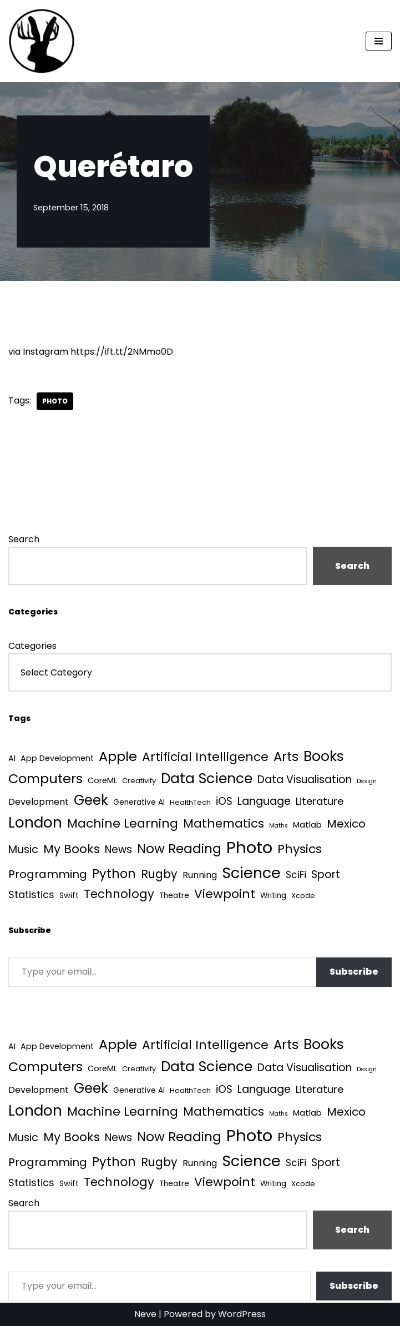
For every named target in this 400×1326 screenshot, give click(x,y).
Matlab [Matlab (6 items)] (307, 824)
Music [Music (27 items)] (23, 849)
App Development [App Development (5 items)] (57, 758)
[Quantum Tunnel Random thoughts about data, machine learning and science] (41, 41)
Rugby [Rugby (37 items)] (159, 874)
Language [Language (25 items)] (264, 801)
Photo (55, 401)
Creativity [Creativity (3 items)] (139, 780)
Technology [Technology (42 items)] (119, 894)
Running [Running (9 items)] (200, 875)
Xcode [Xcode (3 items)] (303, 895)
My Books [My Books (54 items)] (71, 849)
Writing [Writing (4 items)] (273, 895)
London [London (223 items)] (35, 822)
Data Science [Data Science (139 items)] (206, 778)
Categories (32, 645)
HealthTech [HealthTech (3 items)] (190, 802)
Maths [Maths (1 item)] (278, 825)
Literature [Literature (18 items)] (319, 801)
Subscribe (354, 971)
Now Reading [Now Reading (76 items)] (179, 849)
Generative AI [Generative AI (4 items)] (139, 802)
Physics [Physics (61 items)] (299, 849)
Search (23, 539)
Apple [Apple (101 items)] (118, 756)
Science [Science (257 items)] (251, 873)
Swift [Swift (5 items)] (69, 895)
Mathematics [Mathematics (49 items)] (223, 823)
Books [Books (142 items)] (323, 756)
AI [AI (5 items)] (12, 758)
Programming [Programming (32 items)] (47, 874)
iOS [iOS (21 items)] (224, 801)
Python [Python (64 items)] (114, 874)
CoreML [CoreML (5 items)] (102, 780)
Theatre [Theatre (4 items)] (174, 895)
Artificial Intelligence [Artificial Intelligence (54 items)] (205, 756)
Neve (145, 1314)
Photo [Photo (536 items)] (249, 847)
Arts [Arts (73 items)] (286, 756)
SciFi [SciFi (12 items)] (296, 874)
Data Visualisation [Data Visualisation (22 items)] (304, 779)
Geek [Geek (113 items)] (91, 800)
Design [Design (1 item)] (367, 781)
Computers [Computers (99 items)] (45, 778)
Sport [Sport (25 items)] (325, 874)
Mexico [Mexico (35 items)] (346, 823)
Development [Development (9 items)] (38, 801)
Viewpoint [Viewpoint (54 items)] (224, 894)
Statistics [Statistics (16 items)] (31, 894)
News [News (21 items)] (118, 849)
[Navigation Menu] (379, 41)
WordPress (242, 1314)
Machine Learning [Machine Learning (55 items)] (122, 823)
